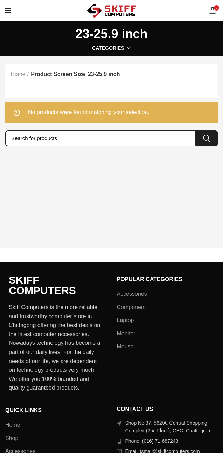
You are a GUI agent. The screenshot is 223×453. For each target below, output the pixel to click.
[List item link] (167, 441)
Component (131, 307)
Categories (108, 48)
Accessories (132, 294)
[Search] (111, 138)
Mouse (125, 346)
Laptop (125, 320)
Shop (11, 438)
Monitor (126, 333)
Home (18, 74)
